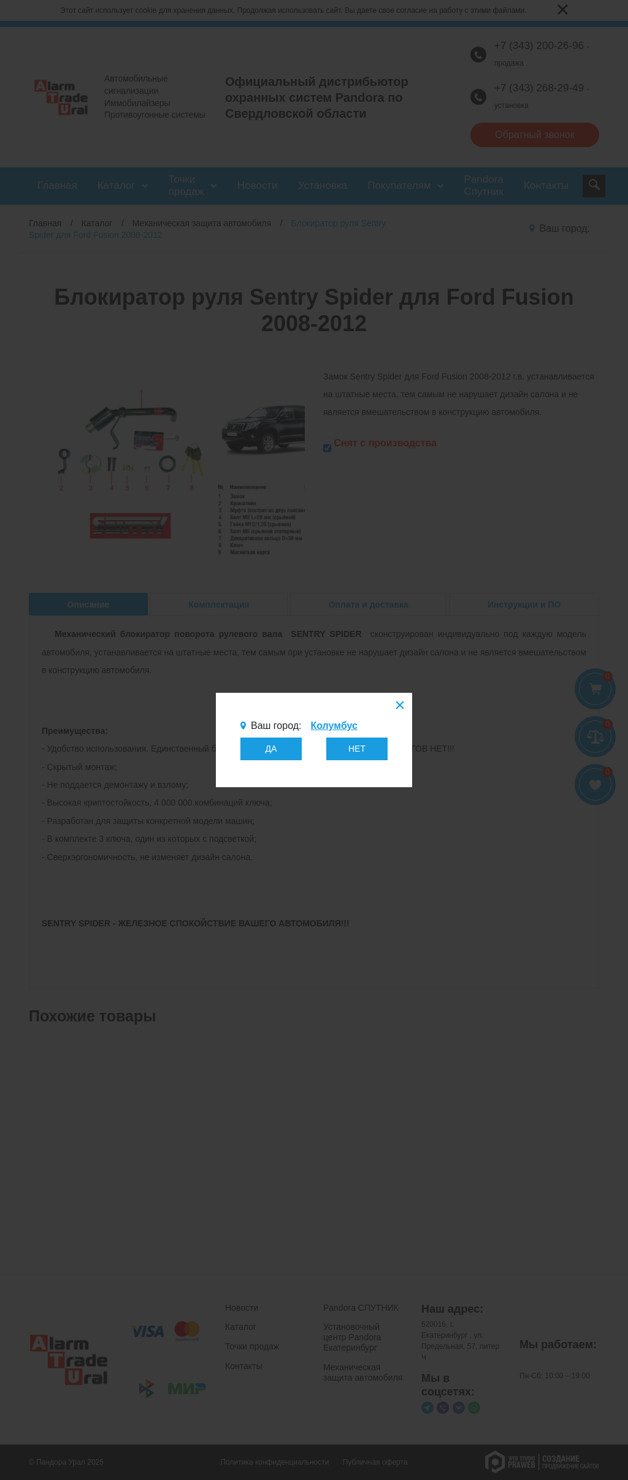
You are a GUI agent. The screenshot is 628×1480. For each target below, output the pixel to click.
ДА (271, 748)
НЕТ (357, 748)
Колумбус (333, 725)
